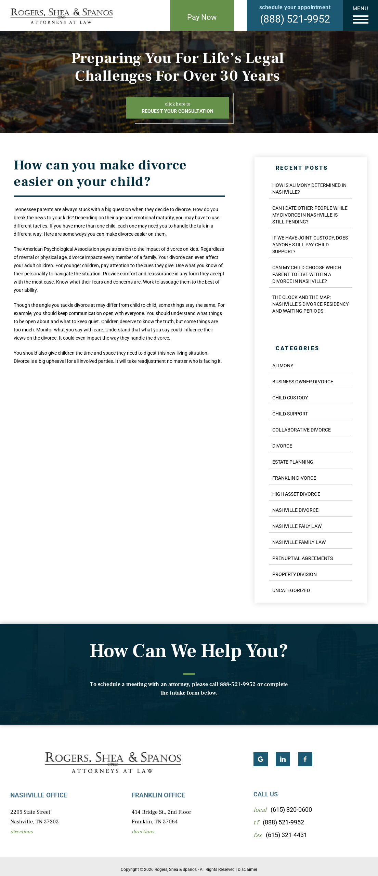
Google (260, 759)
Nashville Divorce (295, 510)
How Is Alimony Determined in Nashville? (309, 188)
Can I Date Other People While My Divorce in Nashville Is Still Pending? (310, 214)
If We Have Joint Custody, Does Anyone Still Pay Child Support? (310, 244)
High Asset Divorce (296, 494)
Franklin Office (158, 795)
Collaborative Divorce (301, 430)
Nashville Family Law (299, 542)
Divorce (282, 446)
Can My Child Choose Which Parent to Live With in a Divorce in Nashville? (306, 274)
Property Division (294, 574)
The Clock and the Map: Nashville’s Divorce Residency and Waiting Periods (310, 304)
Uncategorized (291, 590)
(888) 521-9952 (295, 19)
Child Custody (290, 397)
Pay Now (202, 17)
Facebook (305, 759)
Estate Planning (292, 462)
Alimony (282, 365)
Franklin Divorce (294, 478)
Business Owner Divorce (302, 381)
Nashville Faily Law (297, 526)
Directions (21, 832)
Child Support (290, 413)
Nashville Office (38, 795)
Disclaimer (247, 869)
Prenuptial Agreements (302, 558)
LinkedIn (283, 759)
